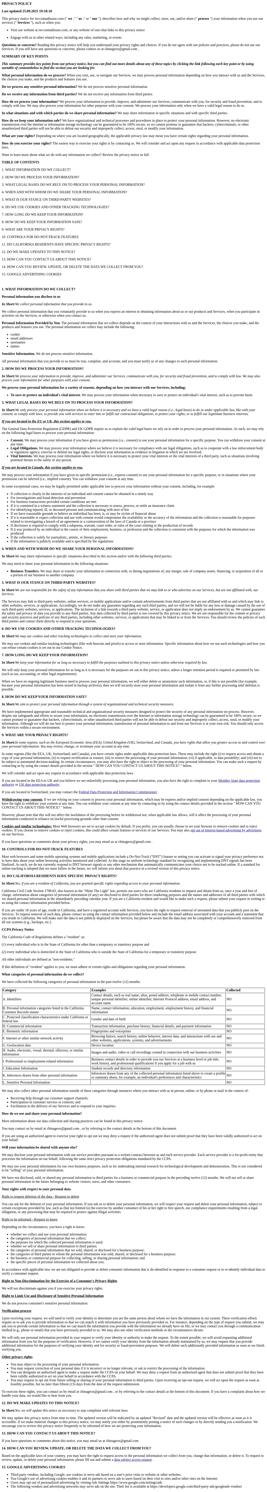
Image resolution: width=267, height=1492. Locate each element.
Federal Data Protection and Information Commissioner (118, 792)
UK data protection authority (39, 784)
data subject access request (133, 1459)
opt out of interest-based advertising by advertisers (225, 830)
